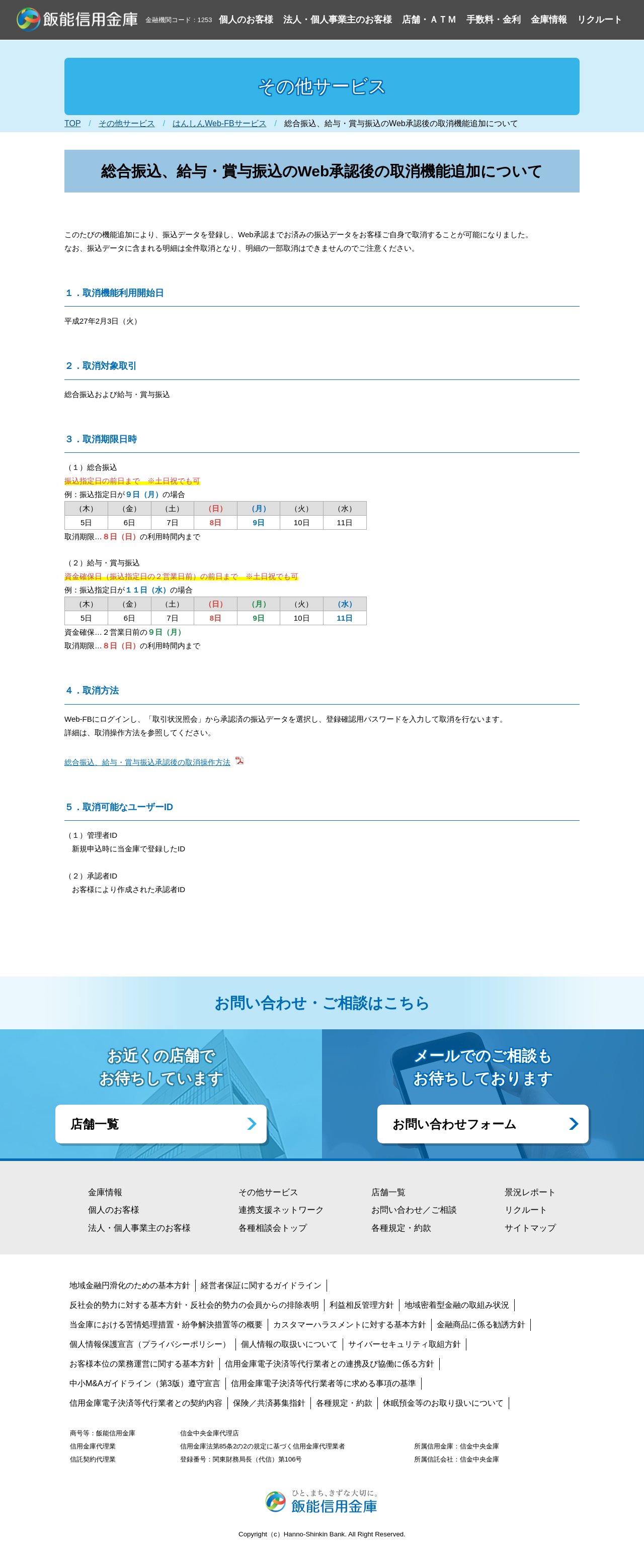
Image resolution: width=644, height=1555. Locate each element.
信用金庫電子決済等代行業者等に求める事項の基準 (323, 1383)
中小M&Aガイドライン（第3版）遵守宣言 (144, 1383)
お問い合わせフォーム (454, 1124)
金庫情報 (105, 1192)
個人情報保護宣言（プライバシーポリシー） (149, 1344)
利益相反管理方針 (362, 1305)
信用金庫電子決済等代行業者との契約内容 (145, 1403)
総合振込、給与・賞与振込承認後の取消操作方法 (147, 762)
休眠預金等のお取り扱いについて (443, 1403)
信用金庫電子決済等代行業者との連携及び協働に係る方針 (329, 1363)
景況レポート (530, 1192)
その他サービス (127, 123)
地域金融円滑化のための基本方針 (129, 1285)
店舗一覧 (94, 1124)
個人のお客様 (113, 1210)
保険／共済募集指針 (269, 1403)
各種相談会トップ (272, 1228)
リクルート (526, 1210)
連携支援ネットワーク (281, 1210)
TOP (72, 123)
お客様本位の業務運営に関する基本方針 (141, 1363)
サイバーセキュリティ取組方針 (404, 1344)
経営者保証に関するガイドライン (261, 1285)
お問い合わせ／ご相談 (414, 1210)
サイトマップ (530, 1228)
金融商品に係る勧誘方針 (481, 1324)
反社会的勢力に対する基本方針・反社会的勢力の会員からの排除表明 (194, 1305)
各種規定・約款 (401, 1228)
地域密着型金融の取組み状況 (457, 1305)
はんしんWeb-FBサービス (219, 123)
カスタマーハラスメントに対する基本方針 (349, 1324)
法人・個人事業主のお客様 (139, 1228)
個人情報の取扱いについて (289, 1344)
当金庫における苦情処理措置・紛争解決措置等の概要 (166, 1324)
